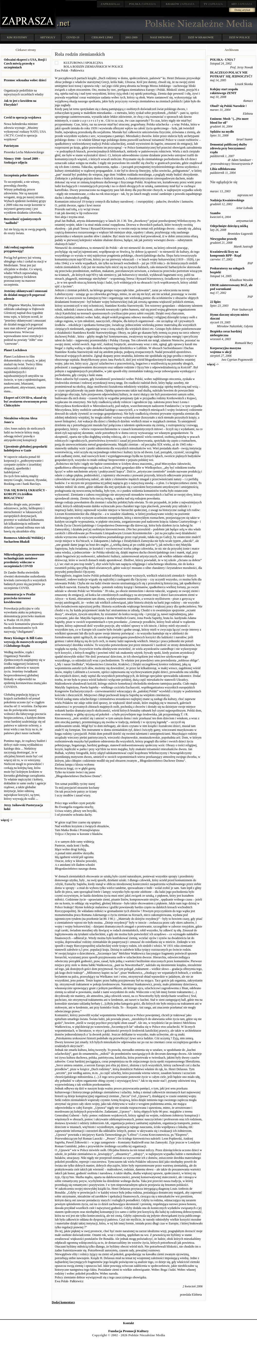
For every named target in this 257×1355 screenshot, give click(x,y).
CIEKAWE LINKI (102, 37)
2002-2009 (131, 37)
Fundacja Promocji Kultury (128, 1331)
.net (110, 3)
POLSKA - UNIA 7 (222, 59)
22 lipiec (215, 302)
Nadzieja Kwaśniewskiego (227, 200)
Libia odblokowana (222, 169)
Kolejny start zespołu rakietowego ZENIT (224, 91)
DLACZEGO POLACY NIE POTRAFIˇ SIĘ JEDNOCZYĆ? (231, 74)
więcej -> (7, 820)
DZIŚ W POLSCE (239, 37)
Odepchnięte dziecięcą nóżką (229, 226)
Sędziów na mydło (222, 131)
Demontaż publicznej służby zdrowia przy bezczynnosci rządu (228, 148)
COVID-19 (73, 37)
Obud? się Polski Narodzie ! (228, 106)
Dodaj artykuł (242, 9)
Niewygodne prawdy (223, 239)
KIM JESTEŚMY (17, 37)
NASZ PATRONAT (161, 37)
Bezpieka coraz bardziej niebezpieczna (226, 333)
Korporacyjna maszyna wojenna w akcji (225, 350)
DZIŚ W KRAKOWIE (201, 37)
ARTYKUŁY (48, 37)
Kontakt (128, 1323)
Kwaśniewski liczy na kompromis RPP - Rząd (225, 253)
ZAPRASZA (142, 3)
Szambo (215, 213)
